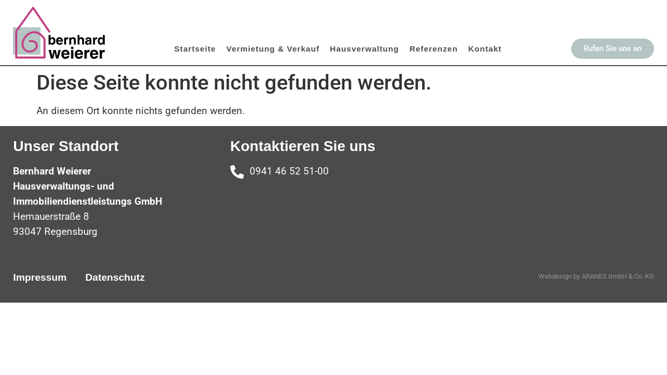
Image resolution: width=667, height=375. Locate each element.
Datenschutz (115, 277)
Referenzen (434, 48)
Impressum (39, 277)
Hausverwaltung (364, 48)
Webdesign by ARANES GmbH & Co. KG (596, 276)
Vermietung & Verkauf (272, 48)
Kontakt (485, 48)
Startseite (195, 48)
